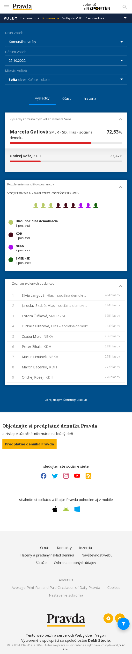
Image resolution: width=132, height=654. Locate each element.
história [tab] (90, 98)
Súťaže (41, 562)
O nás (45, 547)
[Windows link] (77, 509)
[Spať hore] (120, 618)
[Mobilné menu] (6, 7)
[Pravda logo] (44, 7)
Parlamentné (30, 18)
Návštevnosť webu (96, 555)
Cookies (113, 587)
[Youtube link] (77, 476)
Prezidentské (94, 18)
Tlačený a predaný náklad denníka (47, 555)
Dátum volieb (16, 51)
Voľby (10, 18)
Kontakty (64, 547)
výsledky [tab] (42, 98)
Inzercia (85, 547)
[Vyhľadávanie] (125, 6)
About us (66, 579)
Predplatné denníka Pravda (29, 444)
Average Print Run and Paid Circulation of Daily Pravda (56, 587)
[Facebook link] (43, 476)
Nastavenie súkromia (66, 595)
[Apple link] (55, 509)
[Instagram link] (66, 476)
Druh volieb (14, 32)
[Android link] (66, 509)
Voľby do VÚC (72, 18)
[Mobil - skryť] (120, 120)
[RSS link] (88, 476)
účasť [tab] (66, 98)
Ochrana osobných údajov (75, 562)
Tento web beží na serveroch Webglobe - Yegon (66, 635)
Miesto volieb (16, 70)
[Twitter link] (55, 476)
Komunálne (51, 18)
